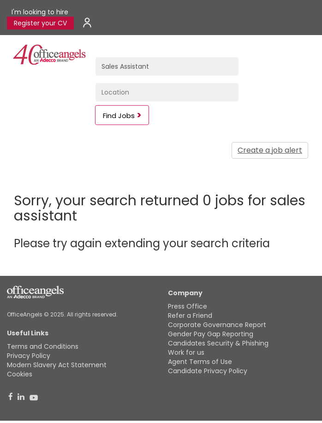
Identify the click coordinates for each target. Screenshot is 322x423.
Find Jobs (119, 115)
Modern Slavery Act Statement (57, 364)
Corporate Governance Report (217, 324)
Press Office (187, 306)
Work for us (186, 352)
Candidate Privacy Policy (207, 370)
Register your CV (40, 23)
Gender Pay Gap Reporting (210, 334)
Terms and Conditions (42, 346)
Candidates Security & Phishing (218, 343)
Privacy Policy (28, 355)
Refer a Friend (190, 315)
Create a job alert (270, 150)
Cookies (19, 374)
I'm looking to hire (40, 12)
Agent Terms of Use (200, 361)
